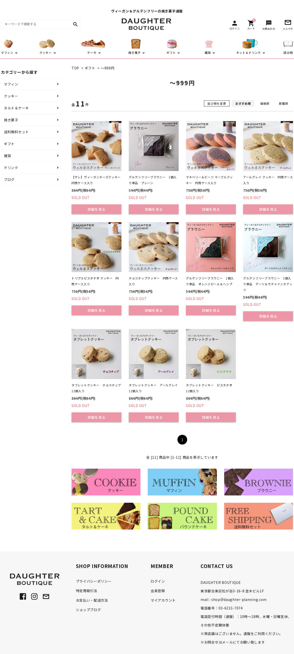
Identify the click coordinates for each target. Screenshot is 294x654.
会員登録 (158, 590)
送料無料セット (16, 131)
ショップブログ (88, 609)
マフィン (11, 84)
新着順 (283, 103)
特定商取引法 (86, 590)
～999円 (107, 68)
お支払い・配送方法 (92, 600)
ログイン (158, 581)
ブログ (9, 179)
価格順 (264, 103)
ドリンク (11, 167)
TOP (75, 68)
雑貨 (7, 155)
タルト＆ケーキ (16, 107)
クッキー (11, 96)
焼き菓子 (11, 119)
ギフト (90, 68)
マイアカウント (163, 600)
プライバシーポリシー (94, 581)
